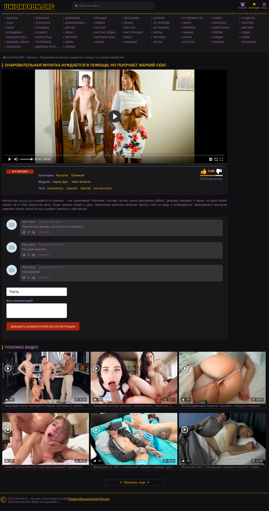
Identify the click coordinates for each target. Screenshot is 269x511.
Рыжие (217, 18)
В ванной (42, 18)
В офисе (41, 32)
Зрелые (70, 46)
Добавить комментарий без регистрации (43, 326)
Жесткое (71, 37)
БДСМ (10, 27)
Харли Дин (60, 181)
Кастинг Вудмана (107, 32)
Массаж (129, 27)
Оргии (157, 42)
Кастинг (100, 27)
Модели (243, 5)
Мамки (128, 22)
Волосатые (43, 37)
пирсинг (72, 188)
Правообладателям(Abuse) (89, 499)
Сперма (217, 32)
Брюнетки (13, 46)
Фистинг (247, 27)
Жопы (69, 42)
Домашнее (72, 18)
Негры (157, 32)
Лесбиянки (131, 18)
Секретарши (220, 27)
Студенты (248, 18)
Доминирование (76, 22)
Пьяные (188, 32)
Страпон (218, 42)
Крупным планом (107, 37)
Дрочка (70, 27)
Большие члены (17, 42)
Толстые (247, 22)
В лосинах (43, 22)
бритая (86, 188)
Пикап (187, 22)
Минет (128, 37)
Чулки (245, 37)
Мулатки (159, 18)
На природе (161, 22)
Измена (100, 22)
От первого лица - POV (195, 18)
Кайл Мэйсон (81, 181)
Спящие (217, 37)
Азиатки (12, 18)
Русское (189, 42)
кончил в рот (103, 188)
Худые (245, 32)
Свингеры (219, 22)
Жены (69, 32)
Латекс (99, 42)
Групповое (43, 42)
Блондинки (14, 32)
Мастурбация (133, 32)
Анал (9, 22)
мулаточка (26, 200)
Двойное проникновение (48, 46)
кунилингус (56, 188)
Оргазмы (159, 37)
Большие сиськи (18, 37)
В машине (43, 27)
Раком (187, 37)
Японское (248, 42)
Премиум (189, 27)
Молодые (130, 42)
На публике (161, 27)
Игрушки (100, 18)
